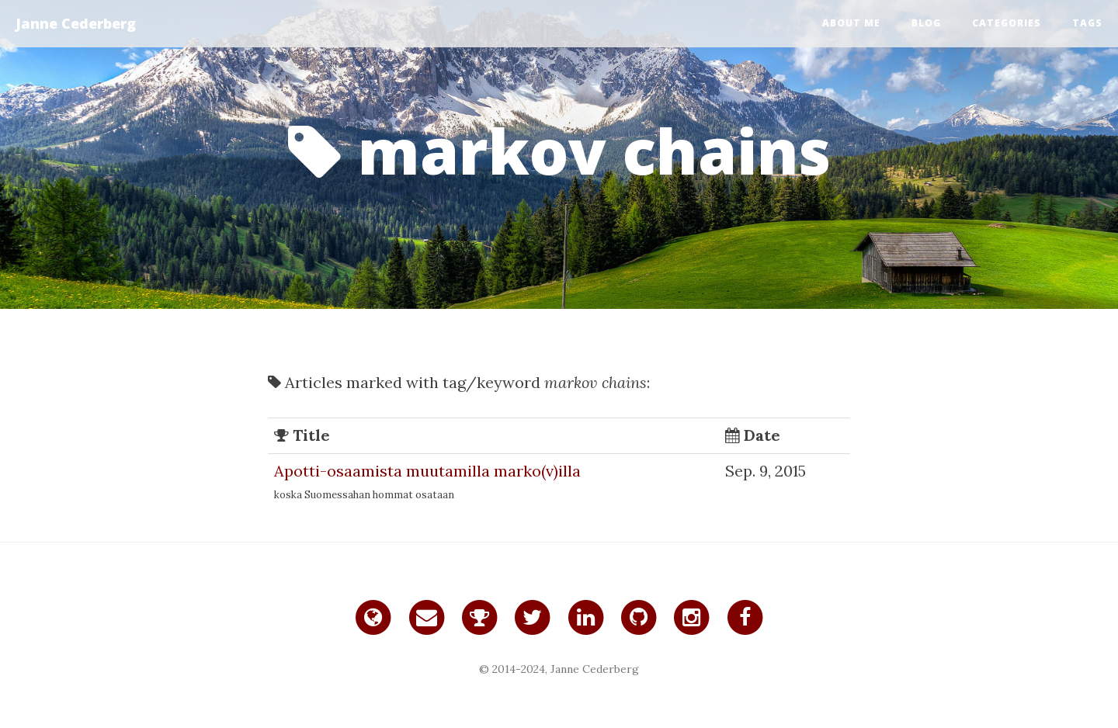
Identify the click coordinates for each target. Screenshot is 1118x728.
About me (851, 22)
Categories (1006, 22)
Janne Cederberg (76, 23)
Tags (1087, 22)
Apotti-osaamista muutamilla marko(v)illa (427, 470)
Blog (926, 22)
